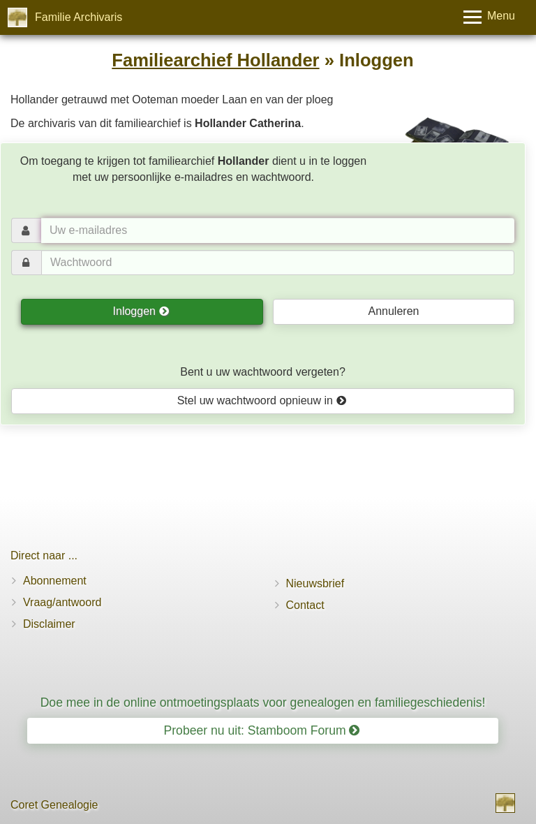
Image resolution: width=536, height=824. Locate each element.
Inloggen (141, 311)
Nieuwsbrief (315, 583)
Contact (305, 605)
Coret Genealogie (54, 805)
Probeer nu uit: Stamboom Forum (262, 730)
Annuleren (393, 311)
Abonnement (55, 581)
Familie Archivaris (78, 17)
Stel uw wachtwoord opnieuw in (262, 400)
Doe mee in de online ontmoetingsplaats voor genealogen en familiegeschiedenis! (263, 702)
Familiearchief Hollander (215, 60)
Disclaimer (49, 624)
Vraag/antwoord (62, 602)
